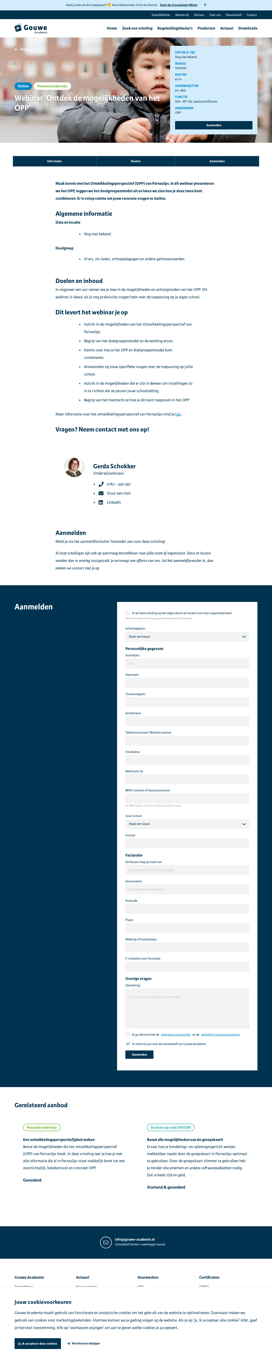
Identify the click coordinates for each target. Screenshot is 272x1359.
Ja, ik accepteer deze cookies (37, 1344)
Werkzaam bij (134, 771)
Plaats (129, 920)
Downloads (247, 28)
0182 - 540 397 (119, 484)
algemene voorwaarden (176, 1035)
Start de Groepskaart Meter (179, 5)
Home (112, 28)
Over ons (215, 15)
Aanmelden (213, 125)
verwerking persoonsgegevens (220, 1035)
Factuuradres (133, 881)
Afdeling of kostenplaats (141, 939)
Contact (252, 15)
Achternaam (133, 713)
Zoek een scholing (137, 28)
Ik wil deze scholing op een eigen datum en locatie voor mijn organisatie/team (182, 613)
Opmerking (132, 985)
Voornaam (131, 675)
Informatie (54, 161)
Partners (199, 15)
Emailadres (132, 752)
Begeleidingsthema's (175, 28)
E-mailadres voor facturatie (142, 958)
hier (178, 414)
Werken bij (182, 15)
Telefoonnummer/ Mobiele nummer (148, 732)
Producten (206, 28)
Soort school (133, 816)
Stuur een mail (119, 493)
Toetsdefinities (160, 15)
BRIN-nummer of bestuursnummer (147, 790)
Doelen (136, 161)
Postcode (131, 901)
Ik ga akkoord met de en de (186, 1035)
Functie (130, 835)
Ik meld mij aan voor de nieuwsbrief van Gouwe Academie (169, 1044)
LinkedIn (114, 502)
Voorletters (132, 655)
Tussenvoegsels (135, 694)
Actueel (226, 28)
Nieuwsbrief (234, 15)
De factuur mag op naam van (143, 862)
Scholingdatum (135, 628)
